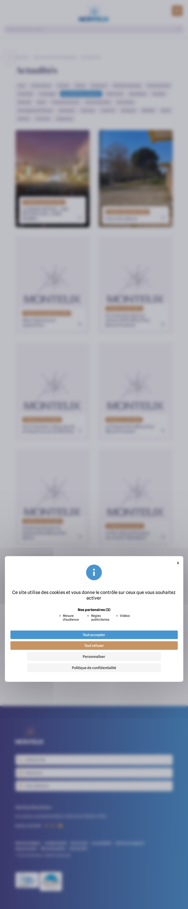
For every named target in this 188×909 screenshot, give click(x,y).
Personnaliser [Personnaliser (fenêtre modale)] (94, 656)
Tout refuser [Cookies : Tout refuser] (94, 645)
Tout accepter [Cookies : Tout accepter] (94, 635)
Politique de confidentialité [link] (94, 667)
